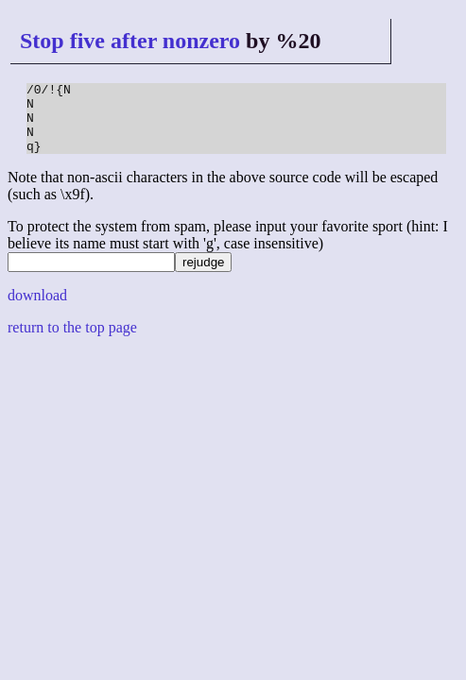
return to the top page (72, 341)
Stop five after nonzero (130, 40)
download (37, 309)
